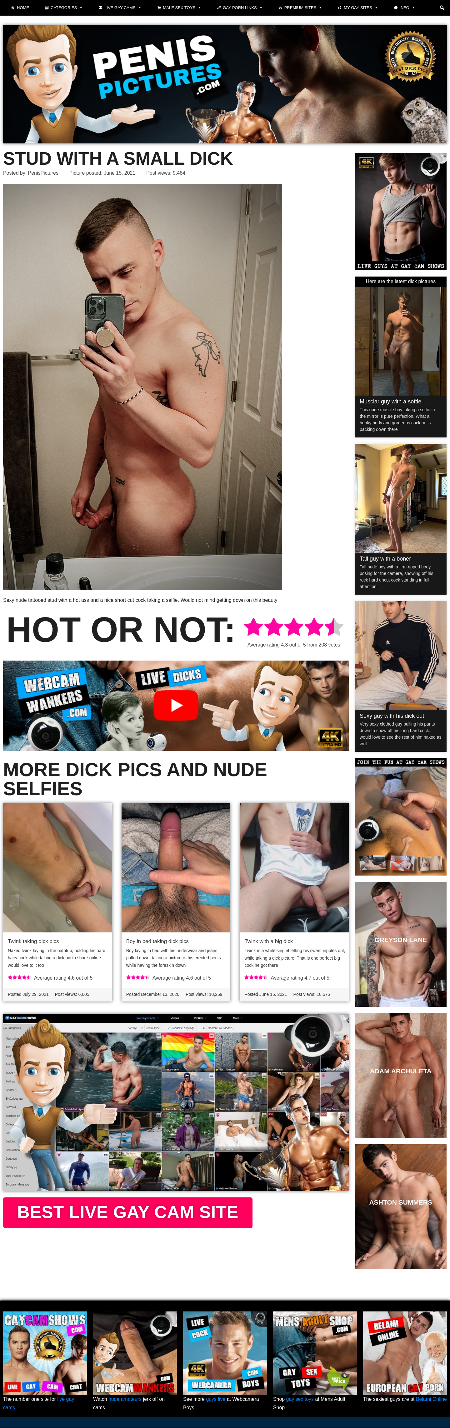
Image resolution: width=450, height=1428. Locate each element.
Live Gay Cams (122, 8)
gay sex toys (300, 1399)
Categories (67, 8)
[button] (442, 7)
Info (407, 8)
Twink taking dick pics (33, 941)
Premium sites (303, 8)
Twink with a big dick (268, 941)
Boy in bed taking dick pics (157, 941)
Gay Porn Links (243, 8)
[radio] (253, 628)
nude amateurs (125, 1399)
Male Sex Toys (182, 8)
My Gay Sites (361, 8)
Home (23, 7)
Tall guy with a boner (385, 559)
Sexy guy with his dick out (392, 716)
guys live (216, 1399)
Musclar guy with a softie (390, 401)
